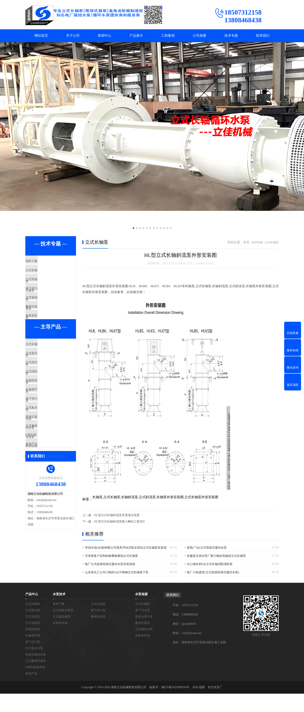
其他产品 (41, 506)
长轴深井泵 (43, 419)
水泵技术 (59, 612)
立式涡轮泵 (43, 406)
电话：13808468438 (185, 632)
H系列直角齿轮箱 (47, 493)
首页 (246, 243)
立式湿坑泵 (43, 394)
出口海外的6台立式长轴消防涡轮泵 (210, 565)
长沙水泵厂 (215, 705)
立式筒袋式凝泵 (46, 287)
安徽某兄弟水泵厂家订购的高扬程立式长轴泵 (216, 556)
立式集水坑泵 (44, 456)
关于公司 (73, 36)
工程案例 (168, 36)
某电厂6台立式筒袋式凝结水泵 (207, 548)
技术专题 (231, 36)
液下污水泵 (142, 628)
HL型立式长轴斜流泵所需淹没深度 (117, 516)
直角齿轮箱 (43, 337)
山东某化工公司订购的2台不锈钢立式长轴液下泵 (116, 573)
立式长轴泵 (43, 275)
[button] (133, 229)
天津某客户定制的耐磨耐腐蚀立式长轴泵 (111, 556)
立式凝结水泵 (144, 647)
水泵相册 (141, 612)
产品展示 (136, 36)
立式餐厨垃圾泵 (46, 481)
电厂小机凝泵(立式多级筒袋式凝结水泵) (213, 573)
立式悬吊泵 (43, 382)
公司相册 (199, 36)
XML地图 (198, 705)
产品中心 (31, 612)
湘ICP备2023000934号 (175, 705)
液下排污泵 (43, 300)
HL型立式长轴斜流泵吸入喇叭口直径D (119, 522)
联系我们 (263, 36)
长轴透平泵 (43, 431)
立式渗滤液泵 (44, 312)
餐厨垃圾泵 (43, 325)
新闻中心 (104, 36)
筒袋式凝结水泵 (46, 469)
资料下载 (41, 262)
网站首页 (41, 36)
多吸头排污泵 (144, 635)
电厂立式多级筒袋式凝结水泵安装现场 (110, 565)
